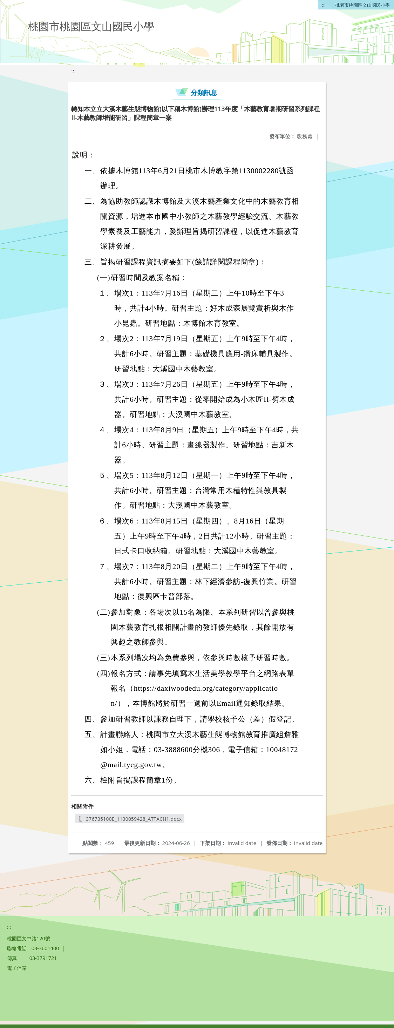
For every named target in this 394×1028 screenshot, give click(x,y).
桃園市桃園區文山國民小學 (362, 5)
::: (324, 5)
